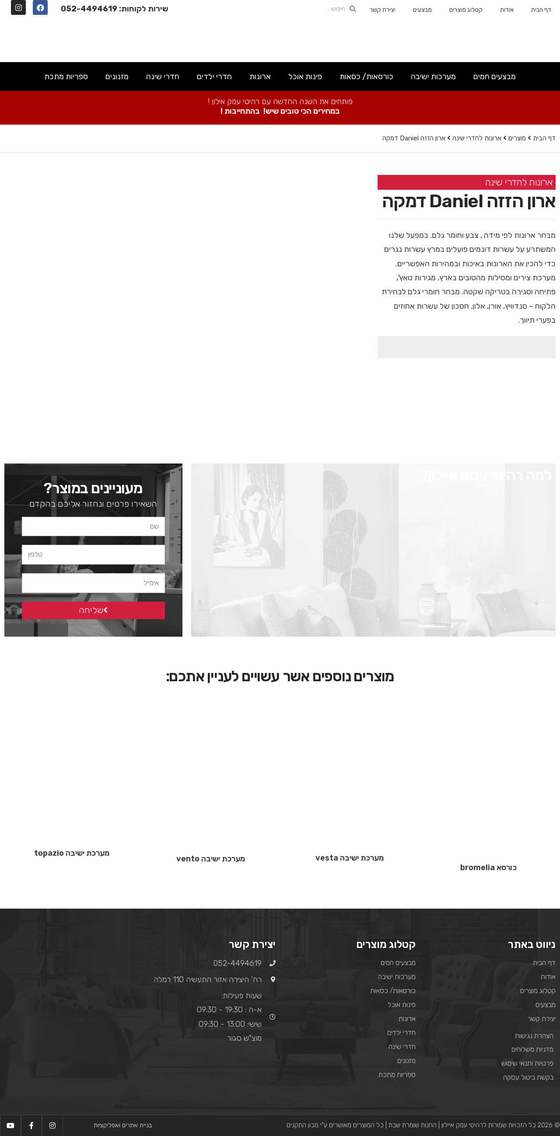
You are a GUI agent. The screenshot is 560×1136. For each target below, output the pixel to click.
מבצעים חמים (494, 76)
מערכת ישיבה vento (210, 859)
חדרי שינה (162, 76)
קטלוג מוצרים (466, 10)
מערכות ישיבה (433, 76)
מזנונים (117, 76)
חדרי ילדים (214, 76)
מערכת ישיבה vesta (349, 858)
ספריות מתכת (66, 76)
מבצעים (422, 10)
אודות (507, 10)
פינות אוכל (305, 76)
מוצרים (517, 138)
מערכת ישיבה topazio (71, 853)
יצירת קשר (383, 10)
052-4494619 (89, 9)
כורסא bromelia (488, 868)
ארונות (260, 76)
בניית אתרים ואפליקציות (123, 1125)
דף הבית (541, 10)
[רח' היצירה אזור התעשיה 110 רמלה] (70, 996)
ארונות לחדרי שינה (476, 138)
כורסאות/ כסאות (366, 76)
